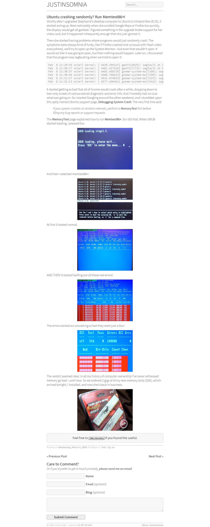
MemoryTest (129, 108)
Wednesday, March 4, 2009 (72, 447)
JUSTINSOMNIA (67, 4)
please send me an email (115, 469)
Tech (103, 447)
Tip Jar (111, 447)
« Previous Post (57, 456)
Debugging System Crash (114, 102)
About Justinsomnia (152, 525)
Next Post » (156, 456)
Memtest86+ (113, 119)
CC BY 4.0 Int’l (84, 525)
